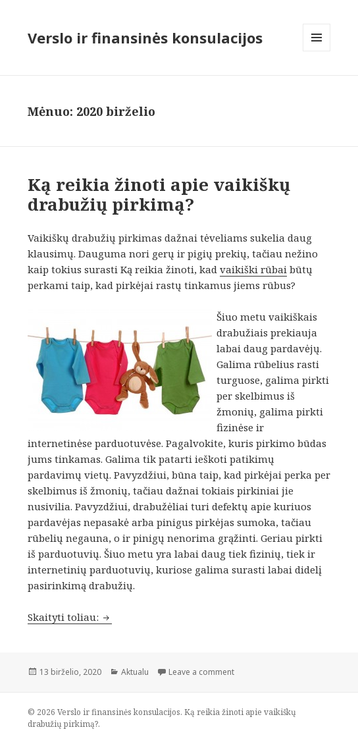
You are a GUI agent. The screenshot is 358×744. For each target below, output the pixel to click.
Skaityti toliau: (70, 617)
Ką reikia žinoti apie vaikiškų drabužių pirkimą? (159, 194)
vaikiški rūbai (253, 269)
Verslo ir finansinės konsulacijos (145, 37)
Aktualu (135, 672)
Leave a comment (201, 672)
